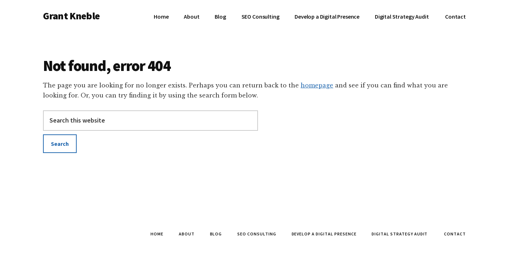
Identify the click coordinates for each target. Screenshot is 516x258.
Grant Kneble (71, 15)
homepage (317, 85)
